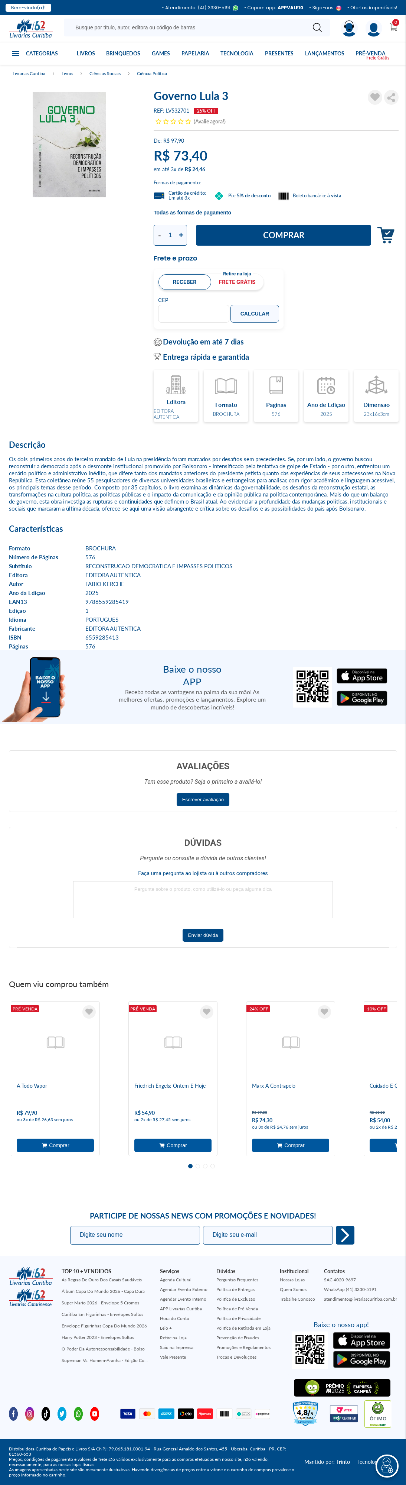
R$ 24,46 (195, 169)
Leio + (166, 1328)
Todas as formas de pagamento (192, 213)
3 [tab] (205, 1166)
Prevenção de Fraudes (237, 1337)
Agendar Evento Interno (183, 1299)
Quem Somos (293, 1289)
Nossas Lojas (292, 1279)
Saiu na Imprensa (176, 1347)
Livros (86, 53)
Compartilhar (391, 97)
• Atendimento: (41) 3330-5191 (200, 8)
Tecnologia (236, 53)
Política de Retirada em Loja (243, 1328)
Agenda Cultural (175, 1279)
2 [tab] (198, 1166)
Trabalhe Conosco (297, 1299)
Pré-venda (371, 53)
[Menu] (374, 28)
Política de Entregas (235, 1289)
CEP (163, 300)
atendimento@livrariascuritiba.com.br (360, 1299)
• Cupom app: (273, 8)
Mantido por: (327, 1462)
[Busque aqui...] (186, 27)
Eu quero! (345, 1235)
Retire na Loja (173, 1337)
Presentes (279, 53)
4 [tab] (212, 1166)
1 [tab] (190, 1166)
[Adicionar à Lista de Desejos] (375, 97)
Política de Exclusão (235, 1299)
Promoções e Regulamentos (243, 1347)
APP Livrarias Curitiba (181, 1308)
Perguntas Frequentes (237, 1279)
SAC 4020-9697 (340, 1279)
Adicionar (384, 235)
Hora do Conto (174, 1318)
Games (161, 53)
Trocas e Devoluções (236, 1357)
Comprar (283, 235)
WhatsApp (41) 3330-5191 (350, 1289)
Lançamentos (324, 53)
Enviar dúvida (203, 935)
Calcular (254, 314)
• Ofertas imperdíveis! (372, 8)
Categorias (42, 53)
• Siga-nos (325, 8)
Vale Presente (173, 1357)
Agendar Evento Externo (183, 1289)
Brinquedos (123, 53)
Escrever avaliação (203, 799)
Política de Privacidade (238, 1318)
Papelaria (195, 53)
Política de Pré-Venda (237, 1308)
